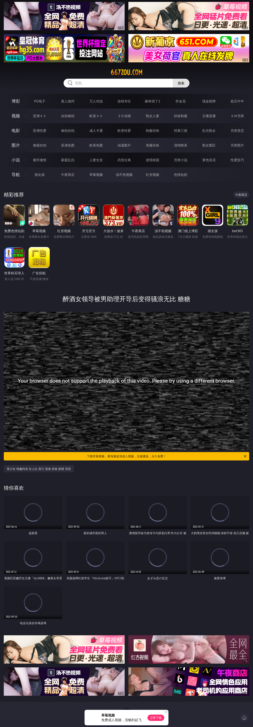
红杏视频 (152, 174)
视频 (16, 116)
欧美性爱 (124, 130)
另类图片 (237, 145)
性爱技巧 (237, 160)
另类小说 (180, 160)
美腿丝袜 (152, 145)
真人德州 (67, 101)
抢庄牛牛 (237, 101)
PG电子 (39, 101)
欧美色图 (96, 145)
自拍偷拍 (67, 116)
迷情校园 (152, 160)
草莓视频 (96, 174)
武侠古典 (124, 160)
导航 (16, 174)
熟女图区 (209, 145)
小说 (16, 160)
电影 (16, 130)
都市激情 (39, 160)
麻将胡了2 (152, 101)
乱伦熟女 (209, 130)
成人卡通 (96, 130)
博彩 (16, 101)
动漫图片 (124, 145)
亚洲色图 (67, 145)
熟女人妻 (152, 116)
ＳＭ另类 (237, 116)
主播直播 (209, 116)
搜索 (181, 83)
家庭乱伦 (67, 160)
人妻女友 (96, 160)
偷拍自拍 (67, 130)
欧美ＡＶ (96, 116)
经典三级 (180, 130)
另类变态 (237, 130)
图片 (16, 145)
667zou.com (126, 72)
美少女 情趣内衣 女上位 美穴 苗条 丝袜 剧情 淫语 (39, 469)
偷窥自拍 (39, 145)
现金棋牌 (209, 101)
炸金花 (181, 101)
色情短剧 (180, 174)
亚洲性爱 (39, 130)
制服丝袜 (152, 130)
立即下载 (156, 718)
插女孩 (40, 174)
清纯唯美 (180, 145)
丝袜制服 (180, 116)
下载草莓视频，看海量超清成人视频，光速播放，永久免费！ (167, 456)
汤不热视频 (124, 174)
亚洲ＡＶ (39, 116)
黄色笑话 (209, 160)
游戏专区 (124, 101)
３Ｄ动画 (124, 116)
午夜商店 (67, 174)
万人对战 (96, 101)
